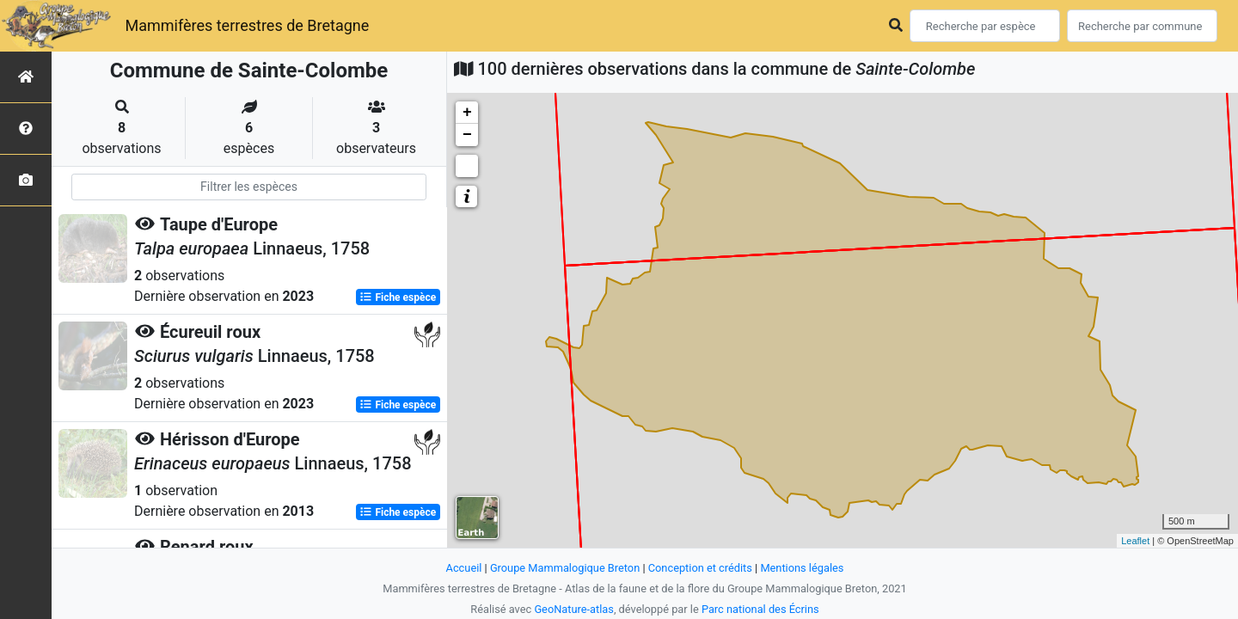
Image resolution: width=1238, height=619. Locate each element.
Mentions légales (801, 567)
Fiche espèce (397, 297)
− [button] (467, 135)
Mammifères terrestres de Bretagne (247, 25)
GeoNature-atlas (574, 609)
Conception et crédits (700, 567)
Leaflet (1135, 541)
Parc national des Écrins (760, 609)
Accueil (464, 567)
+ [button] (467, 112)
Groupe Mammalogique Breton (565, 567)
